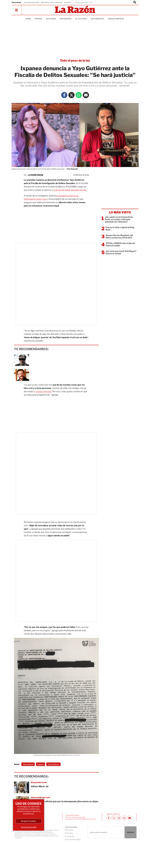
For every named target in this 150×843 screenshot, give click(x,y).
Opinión (38, 19)
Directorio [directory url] (69, 830)
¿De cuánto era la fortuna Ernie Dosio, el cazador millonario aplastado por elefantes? (119, 219)
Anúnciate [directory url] (69, 833)
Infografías (66, 19)
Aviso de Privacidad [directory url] (72, 839)
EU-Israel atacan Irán (31, 2)
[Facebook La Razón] (64, 95)
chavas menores (43, 391)
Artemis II (67, 2)
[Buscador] (134, 2)
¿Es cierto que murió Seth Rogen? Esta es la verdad (121, 252)
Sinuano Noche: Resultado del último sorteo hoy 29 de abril (119, 236)
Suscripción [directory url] (69, 836)
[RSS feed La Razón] (124, 818)
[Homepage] (75, 10)
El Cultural (81, 19)
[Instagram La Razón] (119, 818)
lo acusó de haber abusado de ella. (69, 190)
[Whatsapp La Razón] (79, 95)
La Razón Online (35, 175)
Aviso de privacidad (28, 827)
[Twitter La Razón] (71, 95)
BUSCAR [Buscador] (130, 832)
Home (28, 19)
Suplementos (97, 19)
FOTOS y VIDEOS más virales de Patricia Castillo (120, 244)
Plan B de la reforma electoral (51, 2)
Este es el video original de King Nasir (120, 228)
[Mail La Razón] (86, 95)
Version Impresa (116, 19)
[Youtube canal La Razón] (129, 818)
